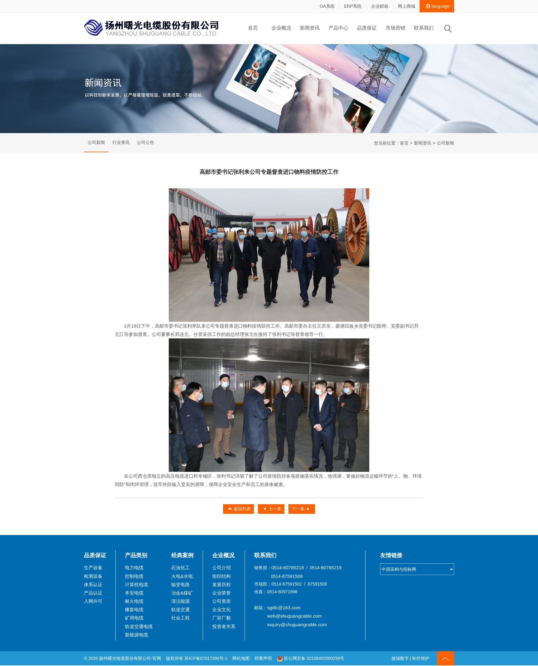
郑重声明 (264, 658)
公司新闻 (96, 143)
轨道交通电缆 (139, 627)
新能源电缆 (136, 635)
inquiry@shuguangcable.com (297, 625)
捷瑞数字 (400, 658)
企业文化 (221, 610)
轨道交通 (180, 610)
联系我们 (424, 28)
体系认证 (93, 585)
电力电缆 (134, 568)
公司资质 (221, 601)
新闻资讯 (310, 28)
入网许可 (93, 601)
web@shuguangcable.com (294, 616)
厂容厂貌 (221, 618)
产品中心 (338, 28)
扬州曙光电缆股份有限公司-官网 (130, 658)
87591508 (292, 576)
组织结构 (221, 576)
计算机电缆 (136, 585)
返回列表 (238, 509)
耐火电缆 (134, 601)
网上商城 (406, 6)
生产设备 (93, 568)
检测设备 (93, 576)
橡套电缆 (134, 610)
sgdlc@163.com (283, 608)
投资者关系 (223, 627)
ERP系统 (352, 6)
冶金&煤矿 (182, 593)
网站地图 (241, 658)
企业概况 (281, 28)
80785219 (331, 568)
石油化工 (180, 568)
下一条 (301, 509)
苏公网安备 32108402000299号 (311, 658)
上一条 (272, 509)
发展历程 (221, 585)
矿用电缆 (134, 618)
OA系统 (326, 6)
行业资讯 (121, 143)
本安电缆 (134, 593)
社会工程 (180, 618)
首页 (253, 28)
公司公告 (145, 143)
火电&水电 (182, 576)
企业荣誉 (221, 593)
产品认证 (93, 593)
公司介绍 (221, 568)
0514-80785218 (287, 568)
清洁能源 (180, 601)
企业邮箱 (379, 6)
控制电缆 (134, 576)
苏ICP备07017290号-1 (206, 658)
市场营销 (395, 28)
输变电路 (180, 585)
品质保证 (367, 28)
